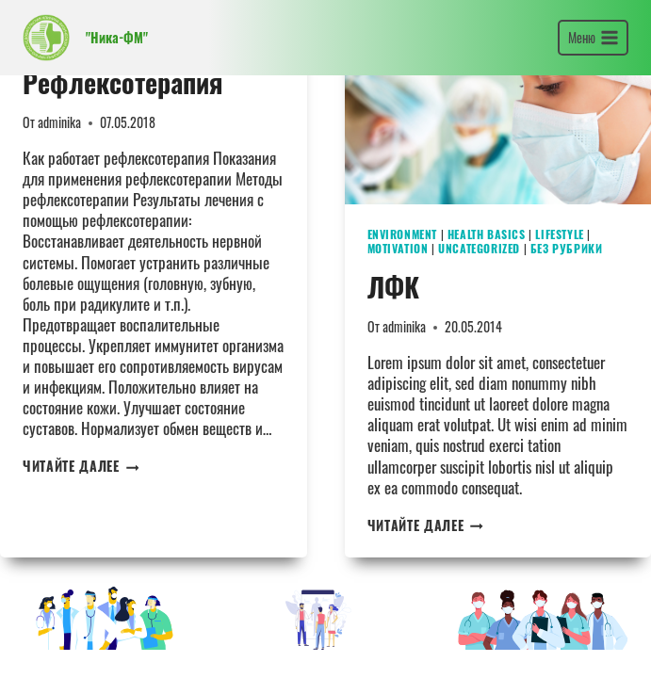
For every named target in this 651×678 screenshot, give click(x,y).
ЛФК (393, 286)
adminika (59, 122)
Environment (402, 234)
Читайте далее (80, 466)
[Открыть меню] (593, 38)
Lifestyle (559, 234)
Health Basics (487, 234)
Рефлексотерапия (122, 82)
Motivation (398, 248)
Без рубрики (566, 248)
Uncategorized (479, 248)
